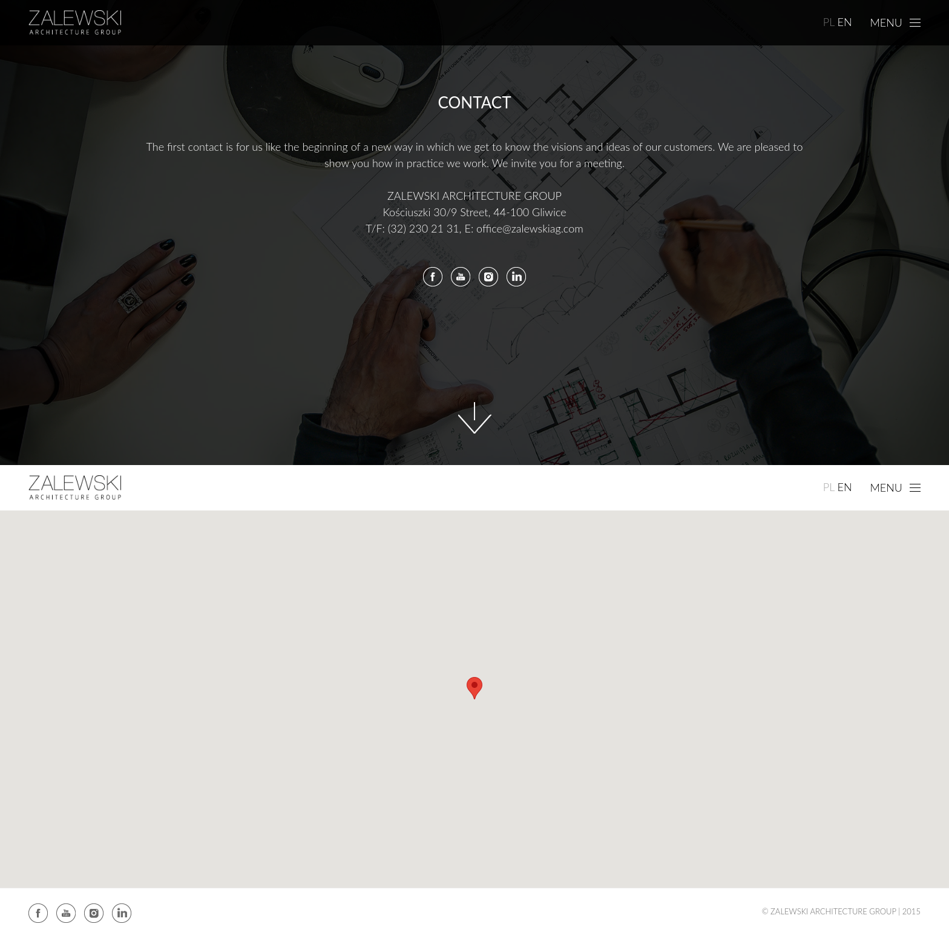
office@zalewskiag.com (529, 228)
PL (829, 21)
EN (844, 21)
